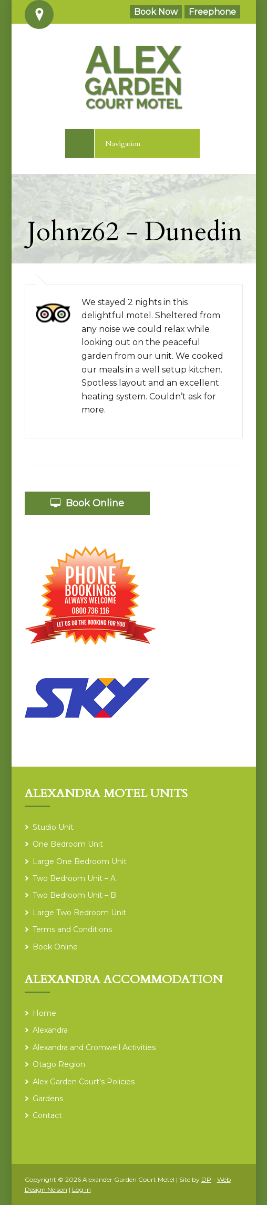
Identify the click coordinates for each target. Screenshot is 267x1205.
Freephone (212, 12)
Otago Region (59, 1064)
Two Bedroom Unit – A (74, 878)
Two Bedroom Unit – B (74, 895)
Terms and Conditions (72, 929)
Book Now (156, 12)
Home (44, 1013)
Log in (81, 1189)
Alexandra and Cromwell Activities (94, 1047)
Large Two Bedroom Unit (79, 912)
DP (206, 1179)
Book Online (87, 503)
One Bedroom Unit (68, 844)
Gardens (48, 1098)
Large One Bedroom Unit (80, 861)
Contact (47, 1115)
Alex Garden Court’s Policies (84, 1081)
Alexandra (50, 1030)
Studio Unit (53, 827)
